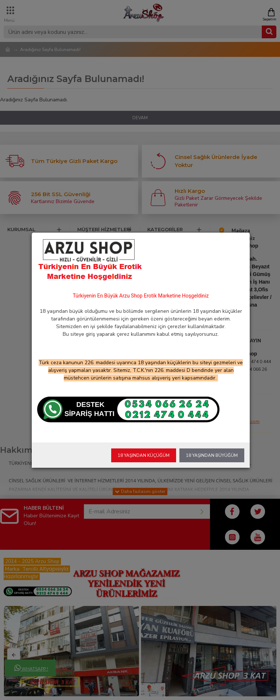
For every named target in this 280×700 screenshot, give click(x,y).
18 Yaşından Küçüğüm (144, 455)
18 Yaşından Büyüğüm (212, 455)
